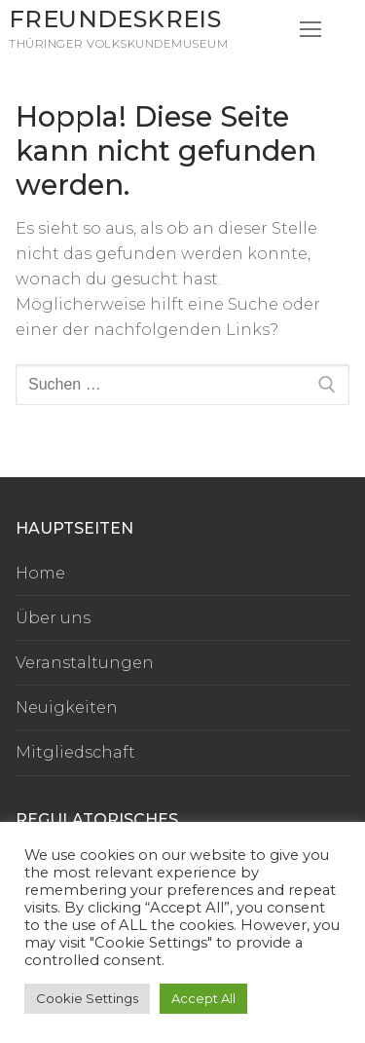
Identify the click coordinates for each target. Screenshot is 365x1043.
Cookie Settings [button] (87, 998)
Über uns (53, 618)
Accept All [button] (203, 998)
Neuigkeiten (67, 707)
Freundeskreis (115, 19)
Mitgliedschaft (75, 752)
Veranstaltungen (85, 662)
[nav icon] (310, 29)
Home (40, 573)
